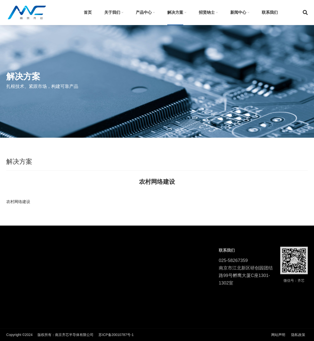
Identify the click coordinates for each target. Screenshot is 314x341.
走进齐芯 (13, 287)
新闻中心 (238, 12)
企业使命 (13, 272)
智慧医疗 (88, 272)
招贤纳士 (207, 12)
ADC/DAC (47, 279)
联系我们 (270, 12)
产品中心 (144, 12)
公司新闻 (169, 264)
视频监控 (88, 302)
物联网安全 (89, 309)
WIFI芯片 (46, 272)
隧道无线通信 (91, 294)
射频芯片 (46, 264)
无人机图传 (89, 279)
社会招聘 (137, 272)
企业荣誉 (13, 294)
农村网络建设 (91, 287)
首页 (88, 12)
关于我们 (112, 12)
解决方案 (175, 12)
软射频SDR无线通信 (97, 264)
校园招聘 (137, 264)
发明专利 (13, 264)
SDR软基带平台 (51, 287)
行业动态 (169, 272)
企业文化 (13, 279)
